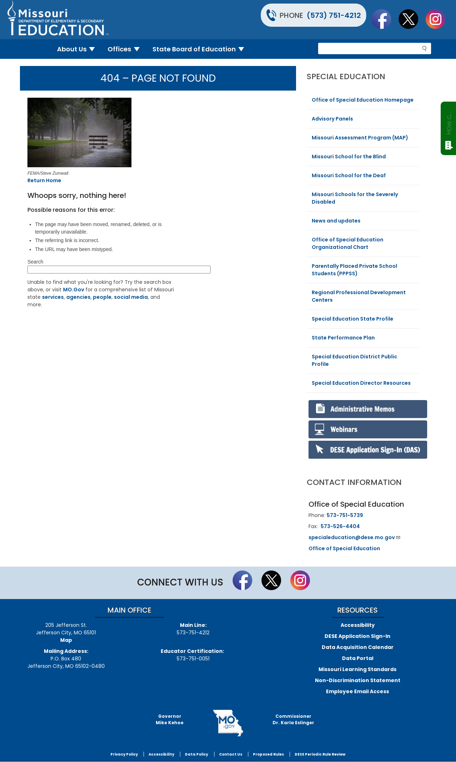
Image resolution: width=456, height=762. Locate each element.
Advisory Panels (332, 118)
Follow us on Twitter (411, 19)
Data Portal (357, 658)
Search (35, 262)
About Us (79, 49)
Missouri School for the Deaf (349, 175)
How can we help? (448, 121)
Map (66, 640)
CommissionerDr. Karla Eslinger (293, 719)
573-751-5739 (345, 515)
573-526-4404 (340, 526)
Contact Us (230, 754)
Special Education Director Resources (361, 383)
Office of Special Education (344, 548)
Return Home (44, 180)
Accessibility (358, 625)
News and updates (336, 220)
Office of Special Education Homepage (363, 99)
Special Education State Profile (352, 318)
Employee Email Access (357, 691)
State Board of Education (201, 49)
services (53, 297)
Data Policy (196, 754)
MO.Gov (73, 289)
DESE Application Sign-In (357, 636)
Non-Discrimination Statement (357, 680)
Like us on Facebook (384, 19)
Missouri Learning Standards (357, 669)
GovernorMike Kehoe (169, 719)
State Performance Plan (343, 337)
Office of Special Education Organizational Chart (347, 243)
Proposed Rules (268, 754)
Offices (126, 49)
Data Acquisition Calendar (358, 647)
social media (131, 297)
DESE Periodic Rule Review (320, 754)
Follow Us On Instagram (438, 19)
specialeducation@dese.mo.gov (355, 537)
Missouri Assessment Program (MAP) (360, 137)
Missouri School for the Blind (349, 156)
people (102, 297)
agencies (78, 297)
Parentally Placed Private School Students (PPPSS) (354, 269)
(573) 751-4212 (334, 15)
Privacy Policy (124, 754)
